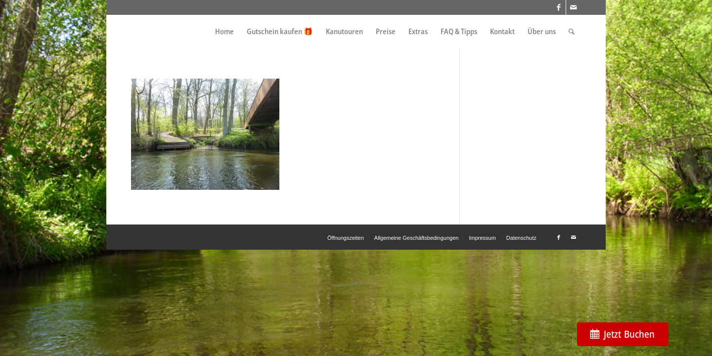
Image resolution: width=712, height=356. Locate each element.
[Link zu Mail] (573, 7)
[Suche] (571, 31)
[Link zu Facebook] (558, 7)
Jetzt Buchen (629, 334)
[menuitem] (224, 31)
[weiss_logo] (166, 31)
